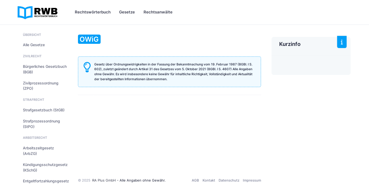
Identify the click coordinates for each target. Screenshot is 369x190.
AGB (195, 180)
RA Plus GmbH (104, 180)
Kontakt (209, 180)
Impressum (252, 180)
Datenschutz (229, 180)
